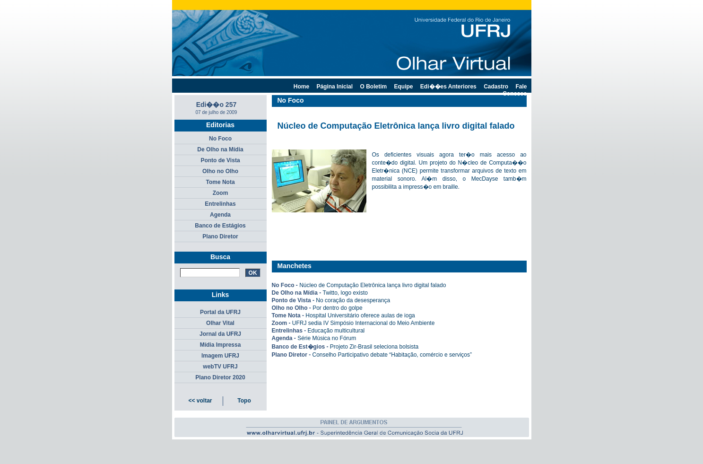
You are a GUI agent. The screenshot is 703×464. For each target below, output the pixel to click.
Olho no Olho (220, 171)
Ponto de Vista (220, 160)
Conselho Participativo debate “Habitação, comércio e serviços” (392, 354)
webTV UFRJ (220, 366)
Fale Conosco (515, 90)
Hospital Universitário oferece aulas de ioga (360, 315)
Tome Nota (220, 182)
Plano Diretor (220, 236)
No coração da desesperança (353, 300)
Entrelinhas (220, 204)
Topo (244, 400)
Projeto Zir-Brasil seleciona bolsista (374, 346)
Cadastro (496, 86)
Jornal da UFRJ (220, 334)
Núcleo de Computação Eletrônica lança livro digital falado (372, 285)
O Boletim (373, 86)
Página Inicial (334, 86)
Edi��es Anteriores (448, 86)
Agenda (220, 214)
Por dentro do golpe (337, 308)
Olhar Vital (220, 323)
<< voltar (200, 400)
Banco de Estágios (220, 225)
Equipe (403, 86)
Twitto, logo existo (345, 292)
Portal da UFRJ (220, 312)
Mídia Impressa (220, 344)
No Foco (220, 138)
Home (301, 86)
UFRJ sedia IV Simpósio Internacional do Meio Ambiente (363, 323)
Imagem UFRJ (220, 355)
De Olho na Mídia (220, 149)
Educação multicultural (336, 330)
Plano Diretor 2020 (220, 377)
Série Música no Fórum (326, 338)
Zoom (220, 193)
